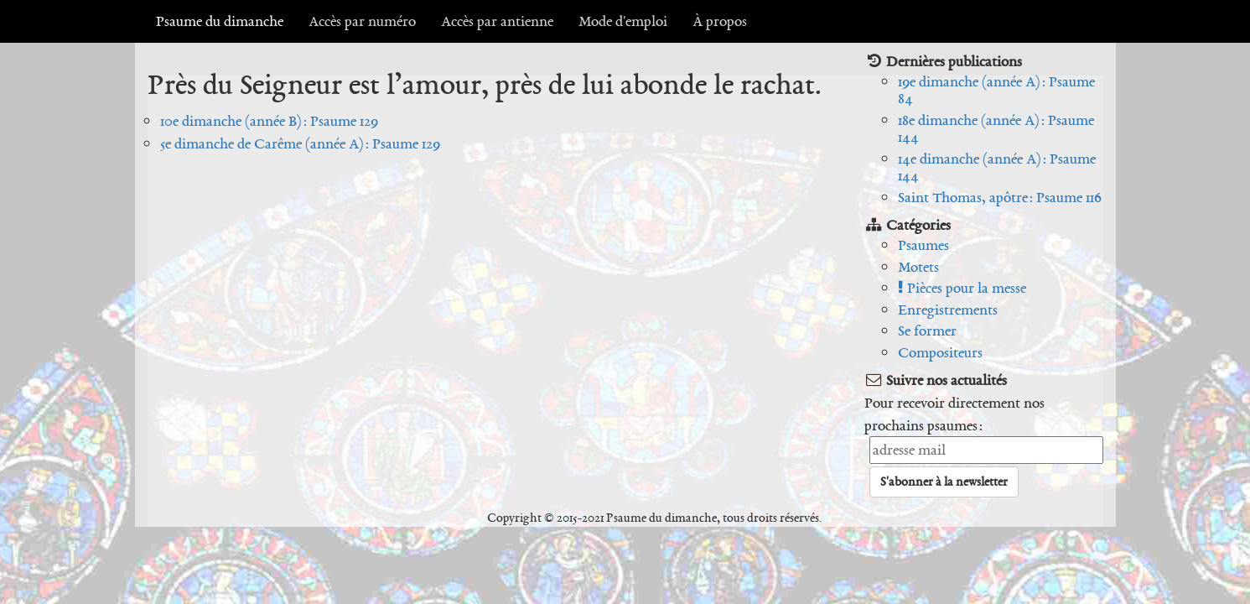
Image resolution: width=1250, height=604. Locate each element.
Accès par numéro (362, 21)
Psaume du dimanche (219, 21)
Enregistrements (948, 309)
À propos (719, 21)
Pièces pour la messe (962, 288)
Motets (918, 267)
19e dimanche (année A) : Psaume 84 (996, 90)
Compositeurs (940, 352)
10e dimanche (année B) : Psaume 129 (269, 121)
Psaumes (923, 245)
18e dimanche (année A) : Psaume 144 (996, 129)
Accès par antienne (497, 21)
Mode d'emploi (622, 21)
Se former (927, 330)
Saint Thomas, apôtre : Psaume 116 (1000, 197)
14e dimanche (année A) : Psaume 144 (997, 167)
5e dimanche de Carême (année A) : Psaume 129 (300, 143)
